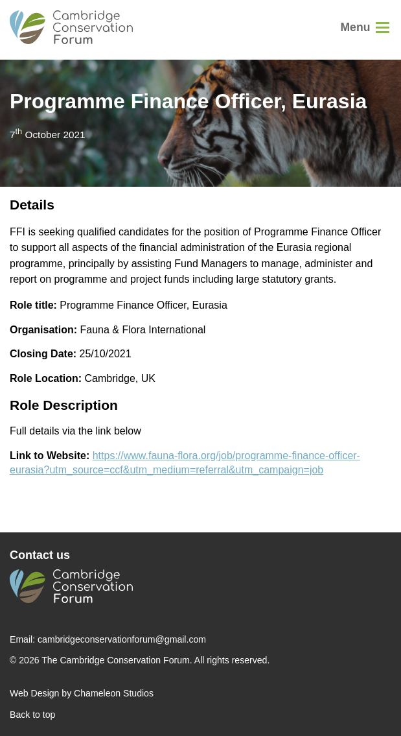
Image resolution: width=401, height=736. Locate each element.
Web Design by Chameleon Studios (82, 693)
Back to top (32, 714)
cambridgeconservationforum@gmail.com (122, 639)
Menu (355, 27)
